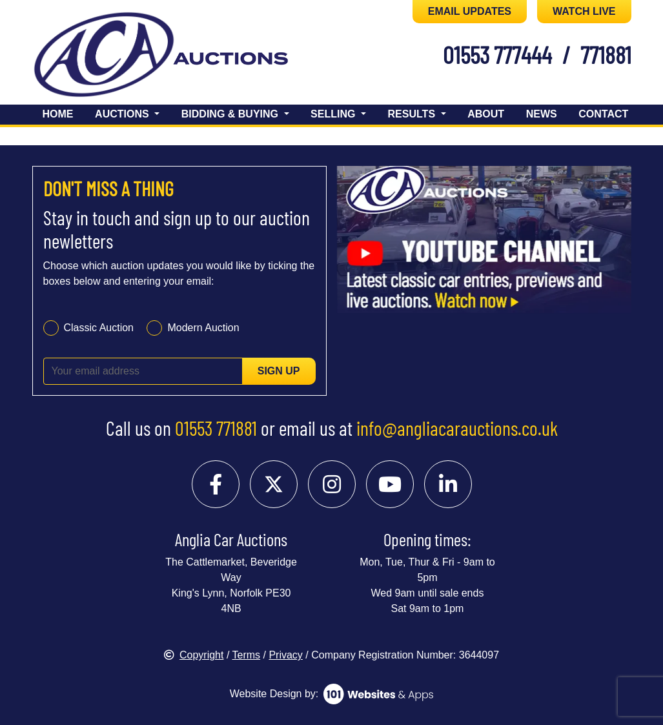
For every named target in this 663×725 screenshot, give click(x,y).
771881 (605, 54)
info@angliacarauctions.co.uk (457, 428)
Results (413, 113)
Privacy (285, 654)
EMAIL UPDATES (469, 11)
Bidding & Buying (231, 113)
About (485, 113)
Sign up (279, 370)
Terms (246, 654)
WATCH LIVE (584, 11)
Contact (603, 113)
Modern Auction (203, 327)
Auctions (123, 113)
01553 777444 (497, 54)
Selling (334, 113)
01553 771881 (216, 428)
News (541, 113)
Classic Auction (99, 327)
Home (58, 113)
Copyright (193, 654)
